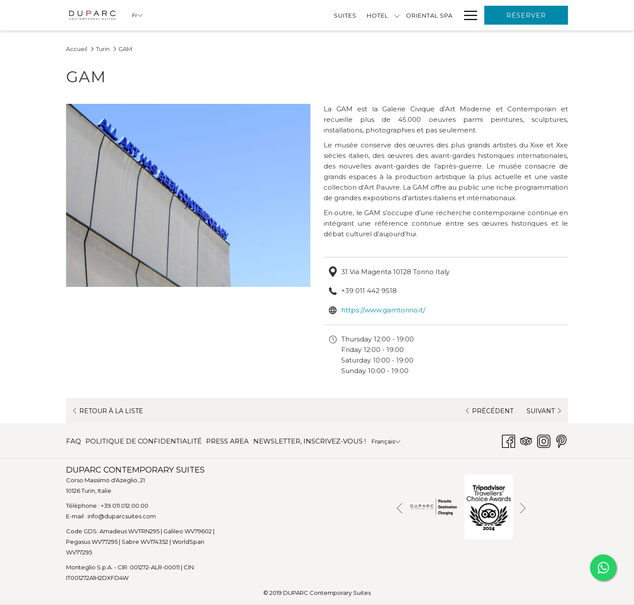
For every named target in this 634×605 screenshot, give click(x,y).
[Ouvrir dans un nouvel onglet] (433, 506)
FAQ (73, 441)
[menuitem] (198, 15)
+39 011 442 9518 (369, 290)
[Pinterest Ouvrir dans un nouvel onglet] (561, 440)
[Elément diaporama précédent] (399, 508)
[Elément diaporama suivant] (522, 508)
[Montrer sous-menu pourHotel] (250, 15)
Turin (103, 48)
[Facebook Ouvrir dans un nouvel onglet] (508, 440)
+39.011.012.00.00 (124, 505)
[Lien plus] (467, 15)
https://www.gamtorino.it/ (383, 310)
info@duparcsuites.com (122, 516)
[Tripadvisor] (526, 440)
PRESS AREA (227, 441)
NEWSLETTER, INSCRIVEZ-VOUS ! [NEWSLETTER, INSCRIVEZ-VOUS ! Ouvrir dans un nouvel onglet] (309, 443)
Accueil (76, 48)
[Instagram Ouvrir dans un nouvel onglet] (543, 440)
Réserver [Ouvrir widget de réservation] (526, 15)
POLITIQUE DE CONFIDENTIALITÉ (143, 441)
